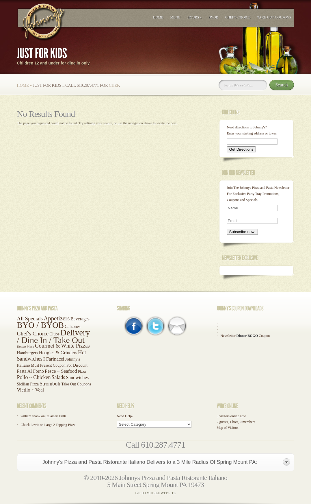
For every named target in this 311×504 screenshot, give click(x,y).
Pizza (82, 372)
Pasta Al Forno (30, 371)
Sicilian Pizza (28, 384)
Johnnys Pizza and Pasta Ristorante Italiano (173, 477)
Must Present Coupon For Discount (59, 365)
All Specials (30, 319)
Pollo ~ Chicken (34, 377)
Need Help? (125, 416)
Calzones (73, 326)
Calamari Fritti (56, 416)
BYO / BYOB (40, 325)
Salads (58, 377)
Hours (194, 17)
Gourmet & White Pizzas (62, 346)
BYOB (213, 17)
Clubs (54, 334)
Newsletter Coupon (245, 336)
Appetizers (57, 318)
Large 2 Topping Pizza (59, 425)
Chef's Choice (237, 17)
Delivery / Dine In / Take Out (53, 336)
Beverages (79, 318)
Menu (175, 17)
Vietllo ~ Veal (30, 390)
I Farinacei (53, 359)
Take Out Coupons (274, 17)
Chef (114, 85)
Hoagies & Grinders (58, 352)
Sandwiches (77, 377)
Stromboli (50, 384)
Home (158, 17)
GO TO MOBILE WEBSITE (155, 493)
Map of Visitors (228, 428)
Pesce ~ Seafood (61, 371)
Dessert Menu (25, 346)
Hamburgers (27, 352)
